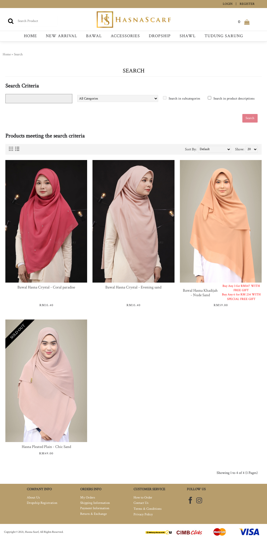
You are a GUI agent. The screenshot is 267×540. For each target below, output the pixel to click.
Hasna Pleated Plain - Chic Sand (46, 446)
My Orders (87, 497)
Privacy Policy (143, 514)
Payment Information (94, 508)
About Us (33, 497)
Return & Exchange (93, 514)
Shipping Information (95, 503)
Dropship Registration (42, 503)
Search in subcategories (184, 98)
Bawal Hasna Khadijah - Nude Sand (200, 293)
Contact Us (141, 503)
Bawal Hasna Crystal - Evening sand (133, 287)
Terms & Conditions (148, 509)
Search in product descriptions (234, 98)
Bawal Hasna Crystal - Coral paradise (46, 287)
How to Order (143, 497)
